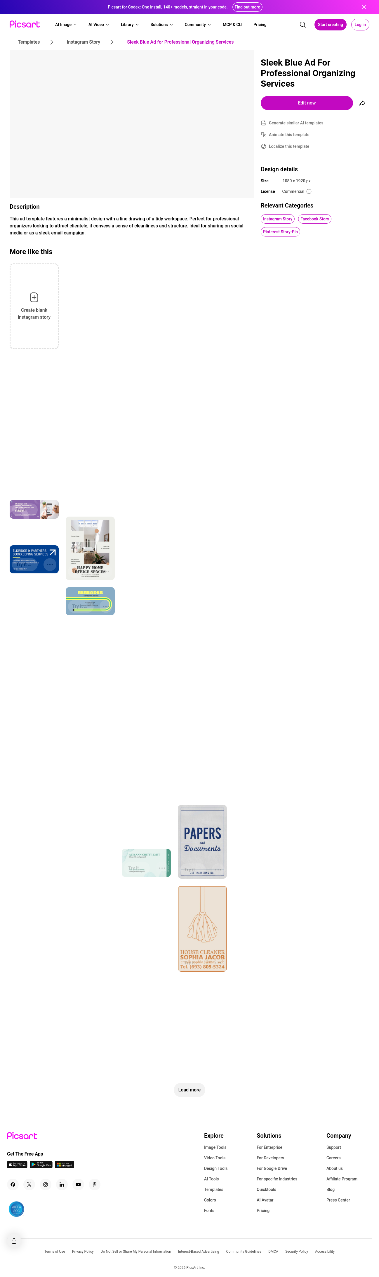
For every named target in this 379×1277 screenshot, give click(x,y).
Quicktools (266, 1189)
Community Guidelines (243, 1251)
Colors (210, 1200)
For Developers (270, 1158)
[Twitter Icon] (29, 1184)
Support (333, 1147)
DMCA (273, 1251)
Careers (333, 1158)
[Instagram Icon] (45, 1184)
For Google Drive (272, 1168)
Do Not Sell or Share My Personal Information (136, 1251)
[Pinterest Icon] (94, 1184)
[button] (66, 24)
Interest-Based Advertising (198, 1251)
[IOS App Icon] (17, 1166)
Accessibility (325, 1251)
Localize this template (289, 146)
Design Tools (216, 1168)
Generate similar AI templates (296, 123)
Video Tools (214, 1158)
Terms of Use (54, 1251)
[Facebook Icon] (13, 1184)
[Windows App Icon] (64, 1166)
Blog (330, 1189)
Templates (213, 1189)
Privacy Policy (83, 1251)
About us (334, 1168)
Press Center (338, 1200)
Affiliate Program (341, 1179)
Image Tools (215, 1147)
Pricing (263, 1210)
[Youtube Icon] (78, 1184)
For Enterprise (269, 1147)
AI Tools (211, 1179)
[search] (303, 25)
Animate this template (289, 134)
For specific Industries (277, 1179)
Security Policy (296, 1251)
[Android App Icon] (41, 1166)
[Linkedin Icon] (62, 1184)
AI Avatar (265, 1200)
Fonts (209, 1210)
